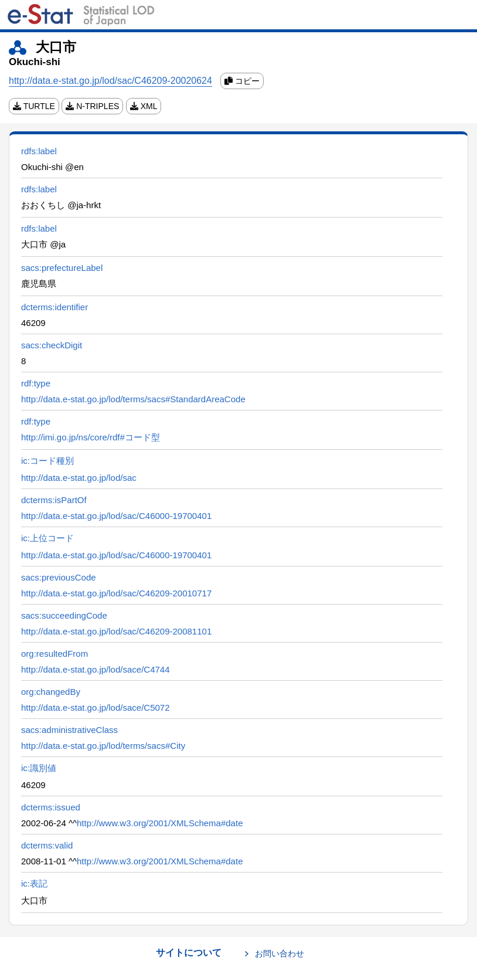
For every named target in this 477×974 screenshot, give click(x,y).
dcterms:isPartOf (54, 500)
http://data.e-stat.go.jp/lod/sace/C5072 (95, 707)
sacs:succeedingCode (64, 615)
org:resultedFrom (54, 654)
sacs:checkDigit (51, 345)
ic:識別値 (38, 768)
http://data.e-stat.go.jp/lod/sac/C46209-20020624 (110, 81)
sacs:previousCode (58, 577)
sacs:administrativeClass (69, 730)
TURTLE (34, 106)
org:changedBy (50, 692)
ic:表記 (34, 883)
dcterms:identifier (54, 307)
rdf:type (35, 383)
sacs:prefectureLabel (62, 268)
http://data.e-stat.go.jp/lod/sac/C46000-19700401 (116, 516)
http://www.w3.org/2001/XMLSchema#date (160, 823)
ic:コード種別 (47, 461)
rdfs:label (39, 151)
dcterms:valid (47, 845)
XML (144, 106)
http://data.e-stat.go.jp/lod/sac (79, 478)
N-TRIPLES (92, 106)
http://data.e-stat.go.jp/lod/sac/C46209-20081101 (116, 631)
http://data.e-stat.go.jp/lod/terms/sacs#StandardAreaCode (133, 399)
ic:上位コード (47, 538)
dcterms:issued (50, 807)
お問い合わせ (279, 953)
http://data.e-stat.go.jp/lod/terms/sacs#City (103, 746)
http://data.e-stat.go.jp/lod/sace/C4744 (95, 669)
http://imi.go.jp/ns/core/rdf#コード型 (90, 437)
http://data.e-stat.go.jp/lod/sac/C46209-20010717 (116, 593)
